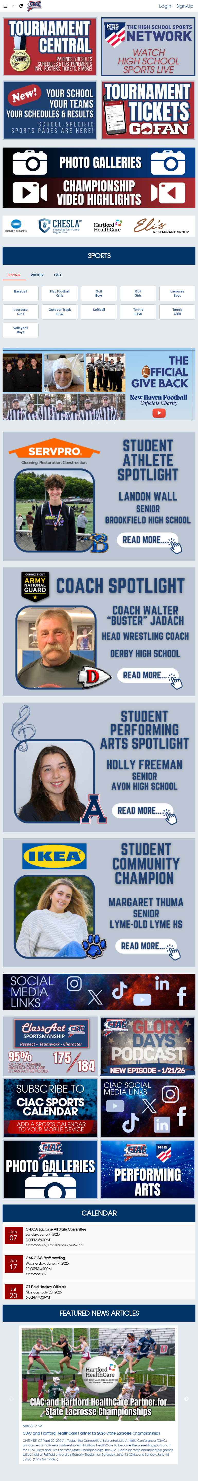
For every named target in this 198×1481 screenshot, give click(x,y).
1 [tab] (83, 423)
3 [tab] (99, 423)
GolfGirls (138, 293)
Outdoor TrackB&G (60, 312)
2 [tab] (91, 423)
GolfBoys (99, 293)
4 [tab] (106, 423)
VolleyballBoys (20, 330)
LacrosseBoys (177, 293)
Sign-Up (184, 6)
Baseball (20, 291)
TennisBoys (138, 312)
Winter (37, 275)
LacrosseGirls (21, 312)
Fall (58, 275)
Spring (14, 275)
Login (165, 6)
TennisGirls (177, 312)
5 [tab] (114, 423)
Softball (99, 310)
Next (186, 1399)
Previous (11, 1399)
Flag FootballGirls (60, 293)
